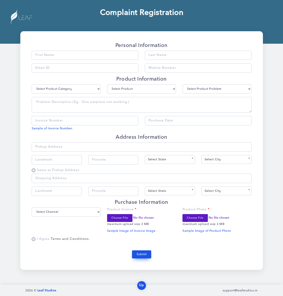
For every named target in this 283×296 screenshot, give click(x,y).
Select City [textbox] (213, 159)
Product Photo (196, 209)
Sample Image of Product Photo (206, 230)
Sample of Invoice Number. (52, 128)
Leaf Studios (46, 290)
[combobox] (170, 159)
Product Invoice (122, 209)
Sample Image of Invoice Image (131, 230)
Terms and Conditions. (70, 239)
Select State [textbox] (157, 159)
